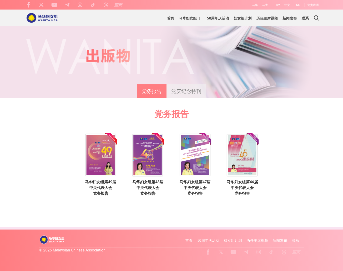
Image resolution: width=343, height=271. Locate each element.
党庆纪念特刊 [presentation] (186, 91)
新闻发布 (280, 240)
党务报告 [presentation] (152, 91)
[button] (191, 19)
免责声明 (313, 5)
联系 (295, 240)
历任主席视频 (257, 240)
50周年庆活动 (208, 240)
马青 (265, 5)
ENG (297, 5)
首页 (188, 240)
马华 (255, 5)
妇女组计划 (233, 240)
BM (278, 5)
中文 (287, 5)
